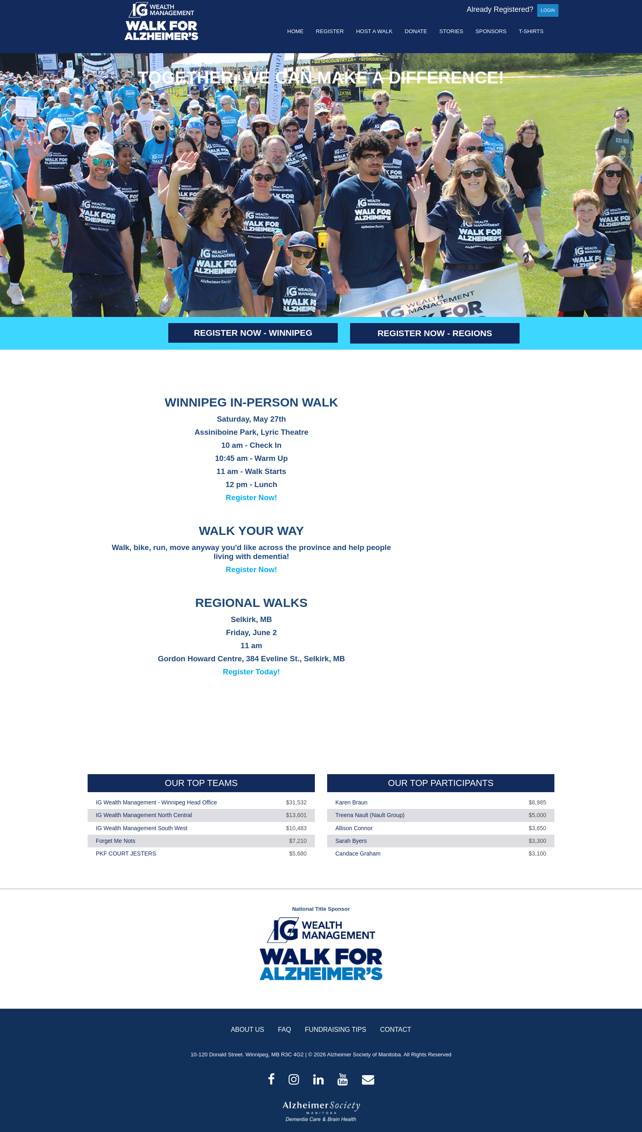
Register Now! (251, 497)
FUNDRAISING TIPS (335, 1029)
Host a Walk (374, 31)
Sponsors (490, 31)
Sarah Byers (351, 841)
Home (295, 31)
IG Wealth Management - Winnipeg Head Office (156, 802)
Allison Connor (354, 828)
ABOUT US (247, 1029)
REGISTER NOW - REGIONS (435, 333)
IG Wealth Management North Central (144, 815)
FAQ (284, 1029)
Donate (416, 31)
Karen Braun (351, 802)
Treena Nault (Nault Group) (370, 815)
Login (548, 10)
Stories (451, 31)
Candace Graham (358, 853)
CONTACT (395, 1029)
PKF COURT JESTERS (126, 853)
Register (330, 31)
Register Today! (251, 671)
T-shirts (531, 31)
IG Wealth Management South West (142, 828)
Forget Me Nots (115, 841)
